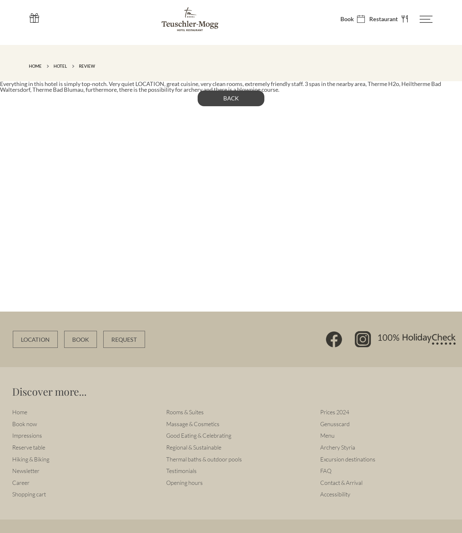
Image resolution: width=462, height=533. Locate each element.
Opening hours (184, 482)
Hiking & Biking (30, 459)
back (231, 98)
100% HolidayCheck (416, 339)
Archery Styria (337, 447)
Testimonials (181, 470)
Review (87, 66)
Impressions (27, 435)
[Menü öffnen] (421, 19)
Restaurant (383, 19)
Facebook (334, 339)
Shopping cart (29, 494)
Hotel (60, 66)
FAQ (325, 470)
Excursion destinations (347, 459)
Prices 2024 (334, 412)
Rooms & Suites (185, 412)
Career (21, 482)
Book (347, 19)
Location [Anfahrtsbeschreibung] (35, 339)
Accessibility (335, 494)
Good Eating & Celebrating (198, 435)
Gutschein (34, 18)
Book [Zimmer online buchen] (80, 339)
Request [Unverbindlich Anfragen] (124, 339)
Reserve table (28, 447)
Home (35, 66)
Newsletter (25, 470)
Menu (327, 435)
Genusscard (335, 423)
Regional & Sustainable (193, 447)
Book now (24, 423)
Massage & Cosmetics (192, 423)
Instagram (363, 339)
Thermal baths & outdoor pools (204, 459)
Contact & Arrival (341, 482)
